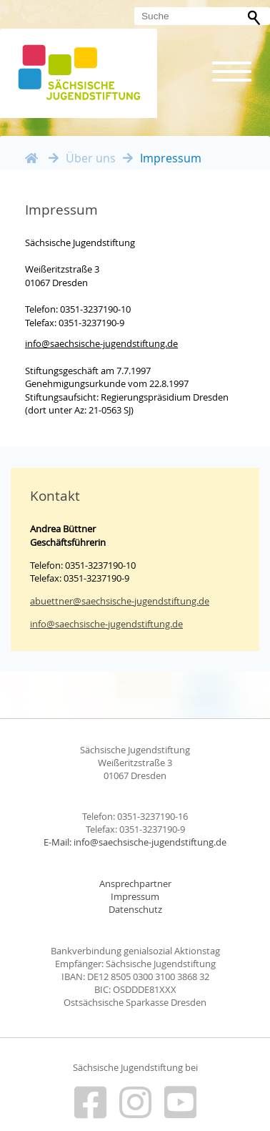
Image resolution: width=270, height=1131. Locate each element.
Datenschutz (135, 910)
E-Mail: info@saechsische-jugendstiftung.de (135, 842)
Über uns (91, 158)
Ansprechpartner (135, 884)
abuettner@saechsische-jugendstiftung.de (119, 600)
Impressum (135, 897)
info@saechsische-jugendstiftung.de (101, 343)
